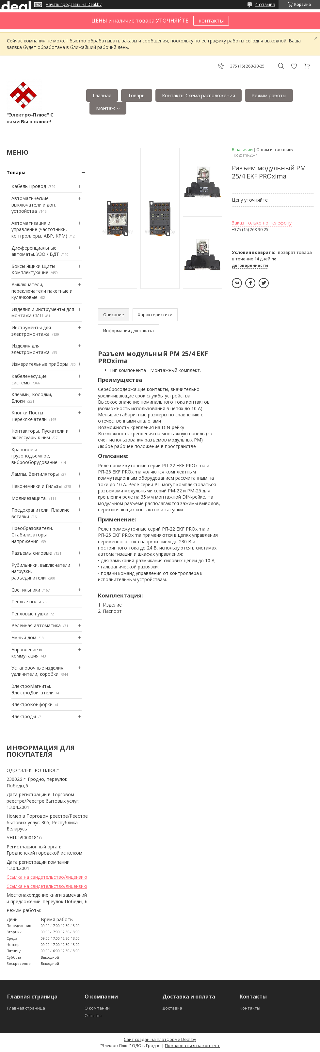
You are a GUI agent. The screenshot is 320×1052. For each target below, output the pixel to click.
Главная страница (26, 1008)
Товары (137, 95)
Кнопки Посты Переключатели (29, 416)
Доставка (172, 1008)
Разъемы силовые (31, 553)
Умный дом (23, 637)
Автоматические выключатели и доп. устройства (33, 204)
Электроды (23, 716)
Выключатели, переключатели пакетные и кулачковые (41, 290)
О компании (97, 1008)
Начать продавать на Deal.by (74, 4)
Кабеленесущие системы (29, 379)
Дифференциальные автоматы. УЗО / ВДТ (35, 251)
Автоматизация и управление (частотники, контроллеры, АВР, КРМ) (39, 229)
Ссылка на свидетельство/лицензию (47, 877)
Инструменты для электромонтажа (31, 330)
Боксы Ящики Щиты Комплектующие (33, 269)
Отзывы (93, 1015)
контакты (211, 20)
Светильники (25, 590)
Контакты (250, 1008)
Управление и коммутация (26, 652)
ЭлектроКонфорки (32, 704)
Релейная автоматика (36, 625)
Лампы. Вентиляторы (35, 474)
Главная (102, 95)
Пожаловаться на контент (192, 1045)
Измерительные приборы (39, 364)
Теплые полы (26, 601)
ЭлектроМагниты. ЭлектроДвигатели (32, 689)
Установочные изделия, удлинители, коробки (38, 671)
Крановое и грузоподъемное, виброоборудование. (34, 455)
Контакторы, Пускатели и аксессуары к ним (40, 434)
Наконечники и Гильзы (36, 486)
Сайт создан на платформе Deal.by (160, 1039)
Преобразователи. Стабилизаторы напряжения (32, 534)
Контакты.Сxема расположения (198, 95)
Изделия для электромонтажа (30, 349)
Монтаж (105, 108)
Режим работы (268, 95)
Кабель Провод (28, 186)
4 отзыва (265, 4)
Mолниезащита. (29, 498)
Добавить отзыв (293, 66)
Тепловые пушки (29, 614)
